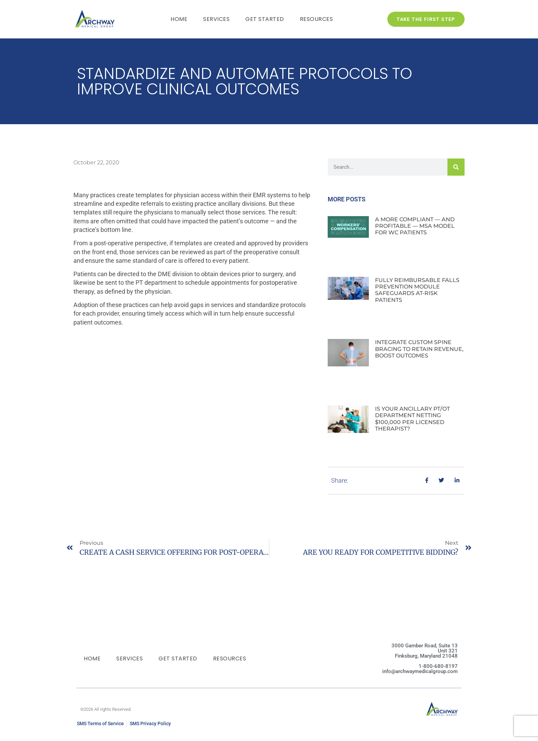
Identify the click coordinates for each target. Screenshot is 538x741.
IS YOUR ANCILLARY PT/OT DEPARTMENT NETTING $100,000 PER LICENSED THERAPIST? (412, 418)
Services (216, 19)
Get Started (264, 19)
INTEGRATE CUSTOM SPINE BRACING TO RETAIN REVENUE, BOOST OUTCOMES (419, 348)
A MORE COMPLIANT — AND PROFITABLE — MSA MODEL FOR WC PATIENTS (415, 226)
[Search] (456, 167)
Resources (316, 19)
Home (179, 19)
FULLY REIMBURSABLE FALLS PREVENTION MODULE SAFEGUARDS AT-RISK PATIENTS (417, 290)
